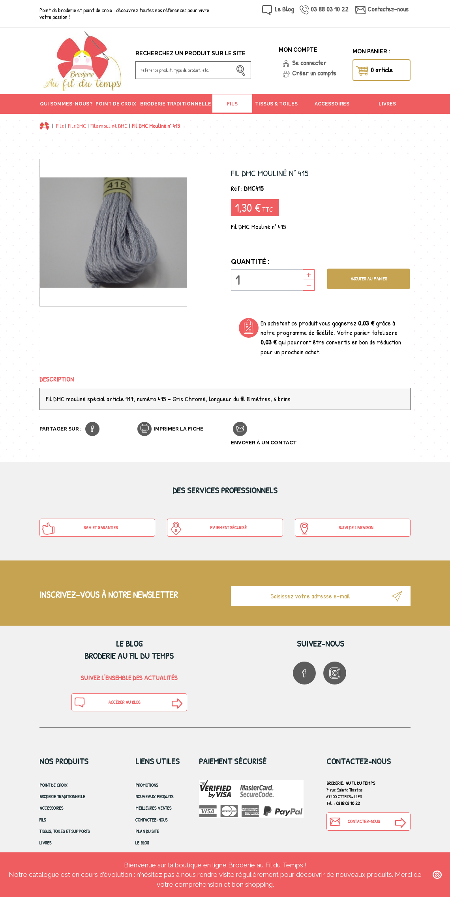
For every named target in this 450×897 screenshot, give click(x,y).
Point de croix (53, 785)
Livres (45, 842)
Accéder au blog (107, 702)
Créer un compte (314, 72)
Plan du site (147, 831)
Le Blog (284, 8)
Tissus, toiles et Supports (64, 831)
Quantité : (250, 261)
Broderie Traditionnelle (62, 796)
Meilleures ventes (153, 808)
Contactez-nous (388, 8)
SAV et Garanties (80, 528)
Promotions (146, 785)
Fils (60, 126)
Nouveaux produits (154, 796)
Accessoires (51, 808)
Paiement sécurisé (208, 528)
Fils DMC (77, 126)
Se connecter (309, 62)
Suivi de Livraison (335, 528)
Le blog (142, 842)
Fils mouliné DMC (109, 126)
